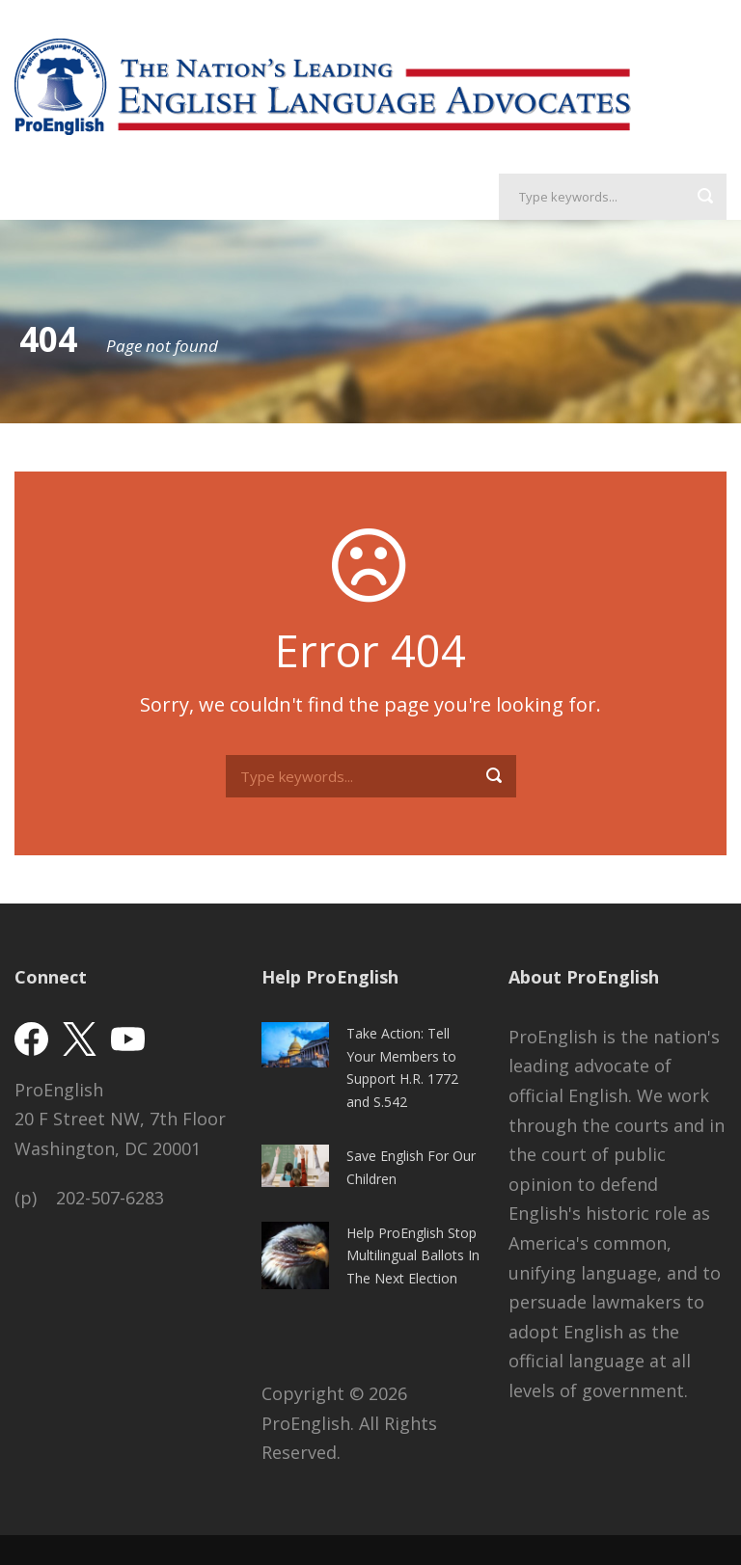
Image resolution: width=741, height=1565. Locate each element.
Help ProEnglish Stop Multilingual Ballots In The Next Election (413, 1256)
